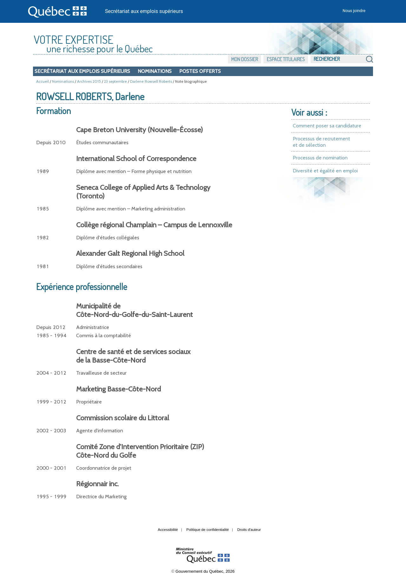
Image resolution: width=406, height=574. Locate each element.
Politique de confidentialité (208, 530)
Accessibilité (168, 530)
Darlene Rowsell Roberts (151, 81)
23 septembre (115, 81)
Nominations (155, 71)
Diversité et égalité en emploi (325, 171)
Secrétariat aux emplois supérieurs (144, 11)
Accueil (42, 81)
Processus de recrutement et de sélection (321, 142)
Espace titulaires (286, 59)
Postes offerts (200, 71)
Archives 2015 (89, 81)
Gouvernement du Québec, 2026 (204, 571)
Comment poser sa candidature (327, 126)
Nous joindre (354, 10)
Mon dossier (244, 59)
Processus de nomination (320, 158)
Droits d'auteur (249, 530)
